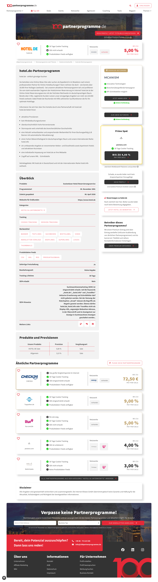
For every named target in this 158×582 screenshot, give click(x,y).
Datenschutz (52, 569)
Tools (119, 11)
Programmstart (25, 189)
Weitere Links (24, 324)
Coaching (106, 11)
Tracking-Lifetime (26, 276)
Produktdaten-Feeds (27, 252)
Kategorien (23, 205)
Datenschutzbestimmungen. (120, 528)
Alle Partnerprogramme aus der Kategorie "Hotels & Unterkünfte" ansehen (79, 478)
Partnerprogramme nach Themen (46, 62)
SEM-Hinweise (25, 302)
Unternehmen (19, 561)
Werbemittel (24, 229)
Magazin (132, 11)
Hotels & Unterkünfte (65, 62)
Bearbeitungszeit (26, 270)
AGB (48, 565)
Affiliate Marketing (21, 565)
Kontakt (50, 561)
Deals (49, 11)
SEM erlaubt (24, 281)
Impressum (51, 573)
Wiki (15, 569)
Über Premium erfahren (121, 246)
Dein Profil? (121, 182)
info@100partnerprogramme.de (86, 545)
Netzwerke (75, 11)
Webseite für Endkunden (29, 200)
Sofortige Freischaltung (28, 264)
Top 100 (35, 11)
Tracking (22, 217)
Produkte (23, 184)
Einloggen (143, 6)
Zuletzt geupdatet (26, 194)
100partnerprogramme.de (24, 62)
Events (61, 11)
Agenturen (91, 11)
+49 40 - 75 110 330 (81, 541)
